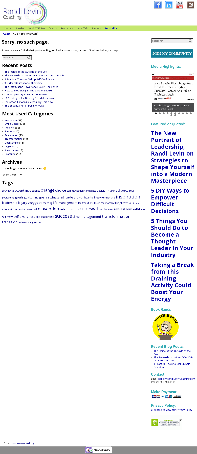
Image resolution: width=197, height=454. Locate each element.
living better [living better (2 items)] (121, 203)
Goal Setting (12, 142)
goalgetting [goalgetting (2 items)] (8, 197)
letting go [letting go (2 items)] (33, 203)
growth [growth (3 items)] (78, 197)
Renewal (9, 127)
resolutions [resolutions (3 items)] (106, 209)
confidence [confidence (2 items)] (90, 190)
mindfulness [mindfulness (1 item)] (133, 203)
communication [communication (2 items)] (75, 190)
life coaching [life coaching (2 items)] (45, 203)
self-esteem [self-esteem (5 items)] (123, 209)
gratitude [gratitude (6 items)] (65, 197)
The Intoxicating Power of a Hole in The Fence (31, 86)
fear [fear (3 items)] (131, 190)
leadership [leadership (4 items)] (9, 203)
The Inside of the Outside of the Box (26, 71)
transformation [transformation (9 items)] (116, 216)
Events (53, 28)
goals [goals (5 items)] (19, 197)
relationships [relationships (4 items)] (69, 209)
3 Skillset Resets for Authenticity (23, 83)
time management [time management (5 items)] (87, 216)
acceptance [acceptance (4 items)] (23, 190)
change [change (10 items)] (47, 190)
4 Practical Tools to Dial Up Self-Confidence (30, 79)
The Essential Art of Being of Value (25, 105)
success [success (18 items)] (63, 216)
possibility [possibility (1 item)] (31, 210)
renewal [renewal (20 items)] (89, 208)
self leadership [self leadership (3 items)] (45, 217)
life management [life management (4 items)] (65, 203)
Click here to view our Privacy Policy (171, 409)
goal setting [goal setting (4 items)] (48, 197)
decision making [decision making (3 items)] (107, 190)
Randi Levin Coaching (23, 443)
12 (175, 115)
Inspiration (11, 120)
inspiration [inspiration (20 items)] (128, 196)
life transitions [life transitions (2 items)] (86, 203)
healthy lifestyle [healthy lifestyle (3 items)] (94, 197)
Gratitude (10, 154)
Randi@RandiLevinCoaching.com (176, 378)
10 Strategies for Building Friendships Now (29, 98)
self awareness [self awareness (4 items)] (24, 217)
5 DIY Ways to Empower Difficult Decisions (170, 201)
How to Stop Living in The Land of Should (28, 90)
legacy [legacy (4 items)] (22, 203)
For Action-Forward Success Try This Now (29, 102)
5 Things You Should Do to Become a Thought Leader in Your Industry (172, 238)
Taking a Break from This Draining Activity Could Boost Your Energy (172, 282)
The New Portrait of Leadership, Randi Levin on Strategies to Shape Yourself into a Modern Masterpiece (172, 157)
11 (171, 115)
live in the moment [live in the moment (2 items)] (104, 203)
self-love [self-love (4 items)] (139, 209)
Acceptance (11, 150)
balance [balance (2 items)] (36, 190)
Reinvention (11, 135)
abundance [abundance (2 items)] (8, 190)
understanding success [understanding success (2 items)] (30, 222)
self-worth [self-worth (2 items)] (7, 216)
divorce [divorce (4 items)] (123, 190)
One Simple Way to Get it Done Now (26, 94)
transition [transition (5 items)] (9, 222)
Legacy (9, 146)
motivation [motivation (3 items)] (19, 209)
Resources (67, 28)
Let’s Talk (82, 28)
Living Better (12, 123)
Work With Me (38, 28)
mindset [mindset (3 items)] (7, 209)
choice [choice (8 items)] (60, 190)
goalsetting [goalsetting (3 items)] (31, 197)
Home (8, 28)
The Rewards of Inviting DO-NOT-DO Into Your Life (34, 75)
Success (96, 28)
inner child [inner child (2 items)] (109, 197)
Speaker (21, 28)
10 (191, 113)
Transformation (14, 138)
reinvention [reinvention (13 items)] (47, 209)
